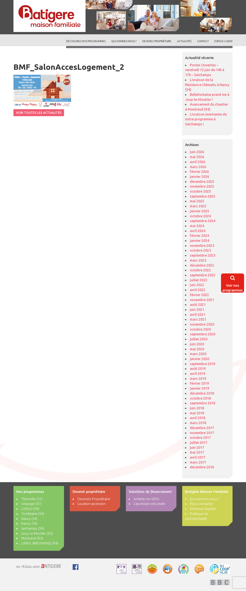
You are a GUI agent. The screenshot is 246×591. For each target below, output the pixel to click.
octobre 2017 (200, 437)
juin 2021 (197, 309)
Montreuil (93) (32, 538)
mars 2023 (198, 260)
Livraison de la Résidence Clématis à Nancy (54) (207, 84)
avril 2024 (197, 231)
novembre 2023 (202, 245)
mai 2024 (197, 226)
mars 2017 (198, 462)
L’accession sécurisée (149, 504)
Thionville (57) (32, 499)
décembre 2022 (202, 265)
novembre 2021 (202, 300)
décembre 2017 (202, 428)
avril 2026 (197, 162)
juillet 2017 (198, 442)
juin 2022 (197, 285)
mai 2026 (197, 157)
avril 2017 (197, 457)
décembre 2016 (202, 467)
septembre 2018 (202, 403)
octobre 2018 (200, 398)
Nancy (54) (29, 518)
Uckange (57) (31, 504)
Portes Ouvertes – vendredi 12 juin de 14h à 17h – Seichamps (204, 70)
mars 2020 (198, 354)
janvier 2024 (199, 240)
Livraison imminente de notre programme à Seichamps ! (206, 119)
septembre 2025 (202, 196)
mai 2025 (197, 201)
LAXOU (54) (30, 509)
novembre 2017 (202, 433)
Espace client (223, 41)
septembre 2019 (202, 364)
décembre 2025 (202, 181)
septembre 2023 (202, 255)
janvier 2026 (199, 176)
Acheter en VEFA (146, 499)
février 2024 (199, 235)
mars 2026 (198, 167)
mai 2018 (197, 413)
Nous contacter (201, 504)
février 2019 (199, 383)
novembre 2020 (202, 324)
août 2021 (198, 304)
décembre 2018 (202, 393)
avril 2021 (197, 314)
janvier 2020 (199, 359)
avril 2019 (197, 373)
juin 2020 (197, 344)
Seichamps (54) (32, 528)
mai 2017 (197, 452)
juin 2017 (197, 447)
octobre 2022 (200, 270)
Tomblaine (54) (32, 513)
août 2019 (198, 368)
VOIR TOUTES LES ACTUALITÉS (39, 112)
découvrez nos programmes (86, 41)
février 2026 (199, 171)
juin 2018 (197, 408)
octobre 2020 (200, 329)
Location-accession (91, 504)
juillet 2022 (198, 280)
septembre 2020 (202, 334)
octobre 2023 (200, 250)
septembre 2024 (202, 221)
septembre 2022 (202, 275)
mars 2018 (198, 423)
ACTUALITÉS (184, 41)
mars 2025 (198, 206)
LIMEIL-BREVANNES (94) (39, 543)
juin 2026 (197, 152)
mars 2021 (198, 319)
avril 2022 (197, 290)
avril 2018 (197, 418)
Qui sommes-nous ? (123, 41)
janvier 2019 (199, 388)
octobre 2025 (200, 191)
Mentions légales (203, 509)
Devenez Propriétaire (156, 41)
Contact (203, 41)
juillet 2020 (198, 339)
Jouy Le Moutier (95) (37, 533)
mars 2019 (198, 378)
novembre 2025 (202, 186)
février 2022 (199, 295)
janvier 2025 (199, 211)
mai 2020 (197, 349)
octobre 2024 (200, 216)
